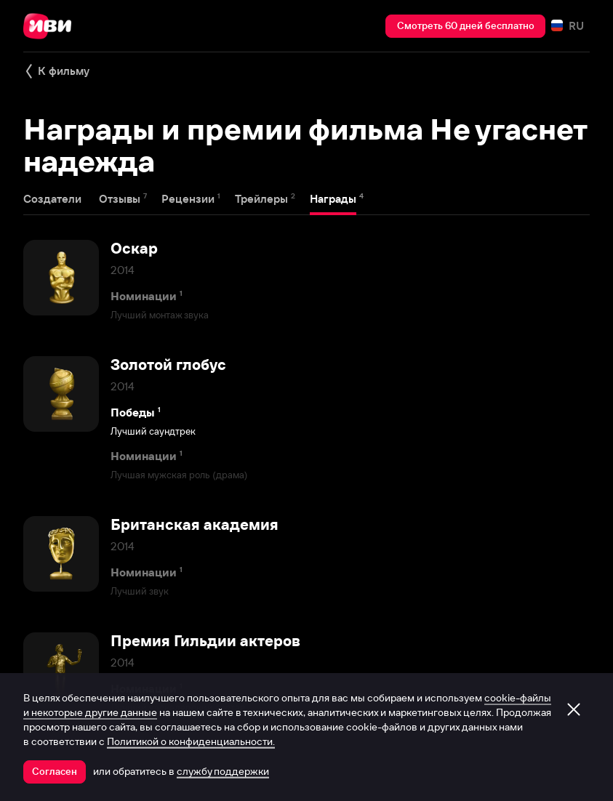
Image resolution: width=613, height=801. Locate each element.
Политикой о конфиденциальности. (191, 741)
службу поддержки (223, 771)
